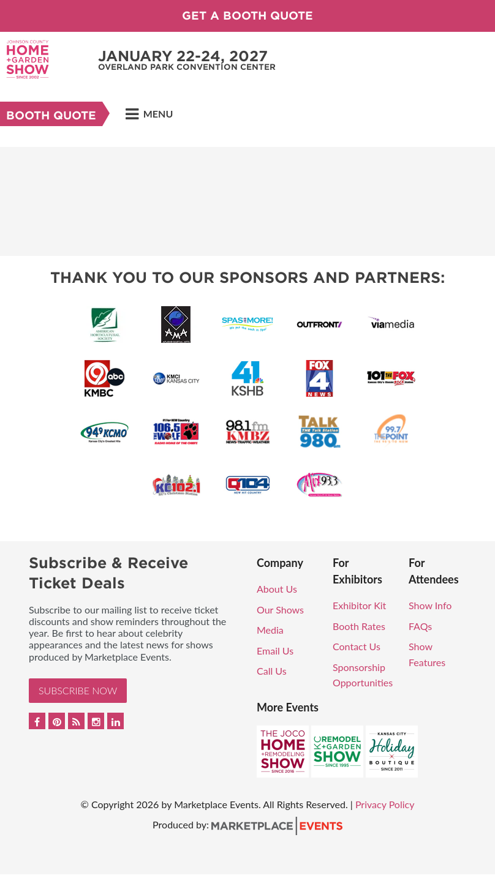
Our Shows (280, 609)
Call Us (272, 671)
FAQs (420, 626)
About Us (277, 589)
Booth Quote (51, 115)
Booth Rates (359, 626)
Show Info (430, 605)
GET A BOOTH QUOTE (247, 15)
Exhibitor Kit (359, 605)
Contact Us (356, 646)
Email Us (275, 650)
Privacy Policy (385, 804)
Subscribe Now (78, 690)
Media (270, 630)
